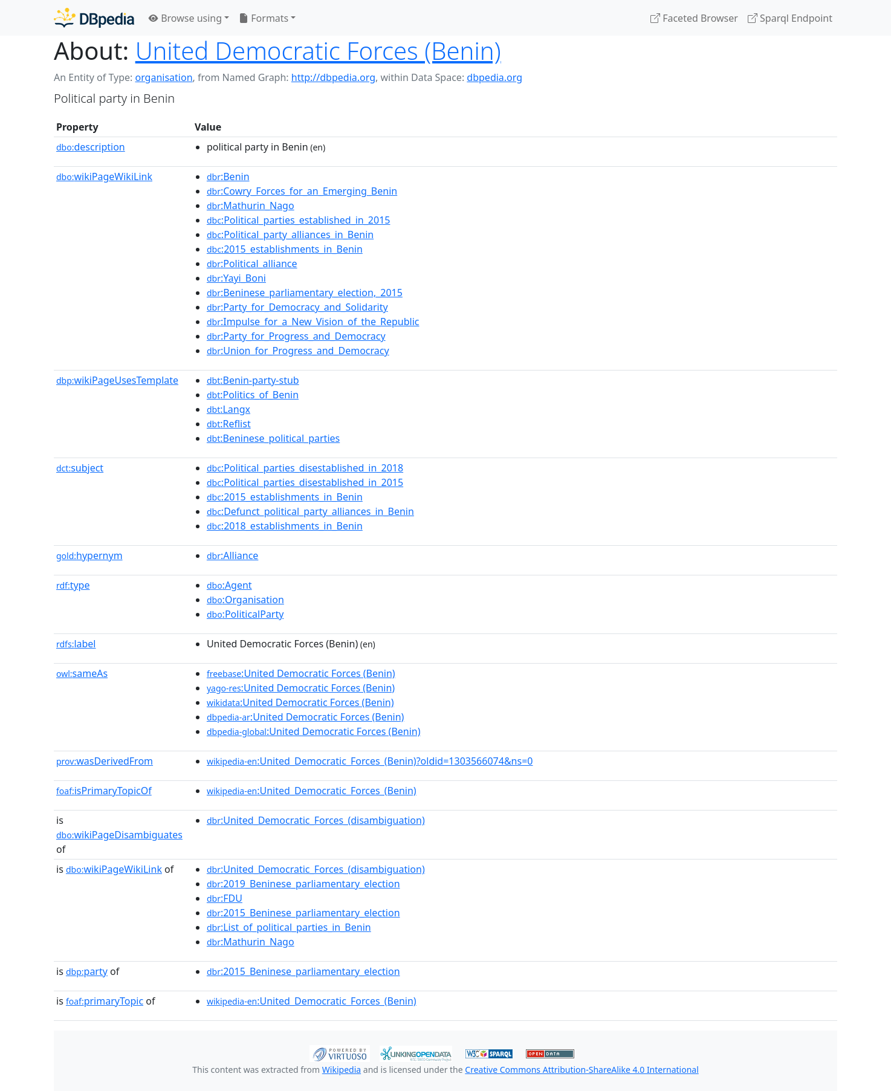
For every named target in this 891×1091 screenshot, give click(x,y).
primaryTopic (104, 1001)
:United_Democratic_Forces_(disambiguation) (316, 820)
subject (79, 467)
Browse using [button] (185, 18)
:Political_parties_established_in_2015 (298, 220)
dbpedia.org (494, 77)
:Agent (229, 585)
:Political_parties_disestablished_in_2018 (305, 467)
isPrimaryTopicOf (104, 790)
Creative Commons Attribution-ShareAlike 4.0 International (581, 1069)
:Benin (228, 176)
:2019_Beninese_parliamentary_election (303, 883)
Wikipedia (341, 1069)
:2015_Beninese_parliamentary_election (303, 912)
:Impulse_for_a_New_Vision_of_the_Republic (313, 321)
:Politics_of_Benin (253, 394)
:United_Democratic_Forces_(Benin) (311, 790)
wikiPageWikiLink (104, 176)
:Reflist (229, 423)
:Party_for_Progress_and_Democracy (296, 336)
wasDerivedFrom (104, 761)
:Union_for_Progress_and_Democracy (298, 350)
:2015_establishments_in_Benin (285, 249)
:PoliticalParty (245, 614)
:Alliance (232, 555)
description (90, 147)
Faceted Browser (694, 18)
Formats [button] (263, 18)
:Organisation (245, 599)
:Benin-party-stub (253, 380)
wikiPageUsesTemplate (117, 380)
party (87, 971)
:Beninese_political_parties (273, 438)
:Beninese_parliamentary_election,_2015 (305, 292)
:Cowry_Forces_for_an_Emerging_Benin (302, 191)
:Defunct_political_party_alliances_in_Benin (310, 511)
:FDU (224, 898)
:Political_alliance (252, 263)
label (76, 643)
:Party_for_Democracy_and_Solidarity (297, 307)
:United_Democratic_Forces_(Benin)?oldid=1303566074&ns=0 (370, 761)
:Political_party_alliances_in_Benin (290, 234)
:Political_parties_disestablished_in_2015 (305, 482)
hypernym (89, 555)
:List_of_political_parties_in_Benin (289, 927)
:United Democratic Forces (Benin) (301, 673)
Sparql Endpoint (790, 18)
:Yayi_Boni (236, 278)
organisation (163, 77)
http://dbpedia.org (333, 77)
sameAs (82, 673)
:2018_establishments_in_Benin (285, 526)
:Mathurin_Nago (250, 205)
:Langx (228, 409)
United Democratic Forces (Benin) (318, 50)
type (73, 585)
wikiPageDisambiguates (119, 834)
